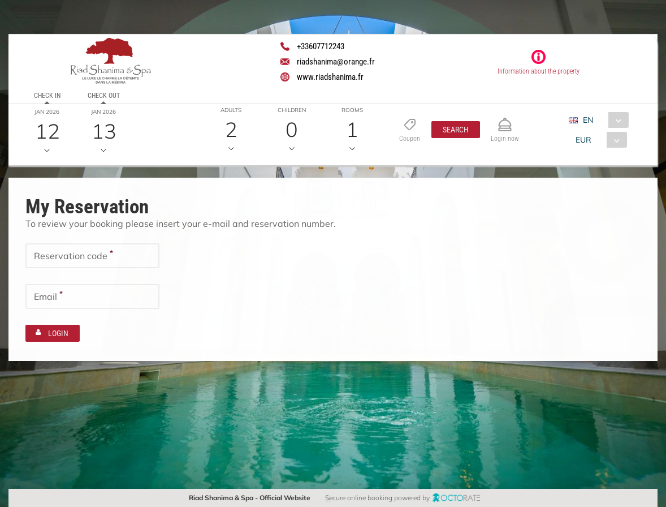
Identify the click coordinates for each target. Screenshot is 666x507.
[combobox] (603, 120)
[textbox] (92, 254)
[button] (455, 129)
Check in (47, 95)
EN (588, 120)
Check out (104, 95)
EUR (583, 140)
